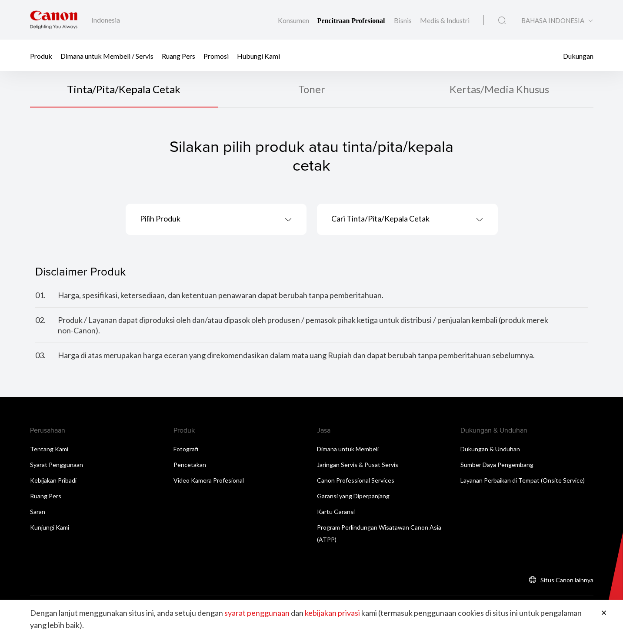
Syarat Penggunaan (56, 464)
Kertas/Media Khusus (499, 89)
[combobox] (216, 219)
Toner (311, 89)
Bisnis (403, 20)
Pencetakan (189, 464)
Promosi (216, 55)
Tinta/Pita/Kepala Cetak (123, 89)
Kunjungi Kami (49, 527)
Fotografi (185, 449)
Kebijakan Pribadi (53, 480)
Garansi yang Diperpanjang (353, 496)
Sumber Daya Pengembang (496, 464)
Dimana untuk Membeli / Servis (106, 55)
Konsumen (294, 20)
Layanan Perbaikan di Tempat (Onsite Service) (522, 480)
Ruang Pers (178, 55)
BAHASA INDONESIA (552, 20)
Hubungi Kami (258, 55)
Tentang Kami (49, 449)
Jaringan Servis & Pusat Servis (357, 464)
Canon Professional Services (355, 480)
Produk (41, 55)
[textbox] (216, 219)
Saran (37, 511)
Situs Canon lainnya (566, 580)
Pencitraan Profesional (352, 20)
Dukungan (578, 55)
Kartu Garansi (336, 511)
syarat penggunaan (257, 613)
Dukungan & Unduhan (490, 449)
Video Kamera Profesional (208, 480)
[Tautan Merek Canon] (53, 19)
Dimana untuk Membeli (348, 449)
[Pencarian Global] (502, 20)
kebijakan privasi (332, 613)
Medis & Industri (445, 20)
